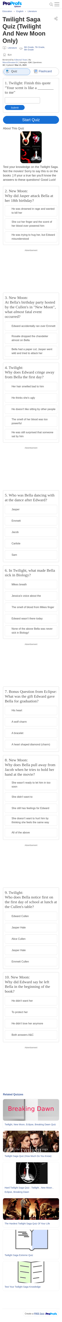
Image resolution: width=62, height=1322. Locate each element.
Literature (12, 48)
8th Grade (29, 49)
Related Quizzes (13, 1094)
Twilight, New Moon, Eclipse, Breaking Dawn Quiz (30, 1124)
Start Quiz (31, 120)
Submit (15, 107)
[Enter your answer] (22, 100)
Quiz (11, 71)
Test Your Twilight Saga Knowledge (23, 1286)
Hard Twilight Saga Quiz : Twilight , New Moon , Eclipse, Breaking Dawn (29, 1189)
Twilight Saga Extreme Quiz (19, 1255)
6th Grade (29, 47)
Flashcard (43, 71)
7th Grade (39, 47)
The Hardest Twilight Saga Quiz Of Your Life (27, 1223)
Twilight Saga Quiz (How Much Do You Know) (28, 1156)
